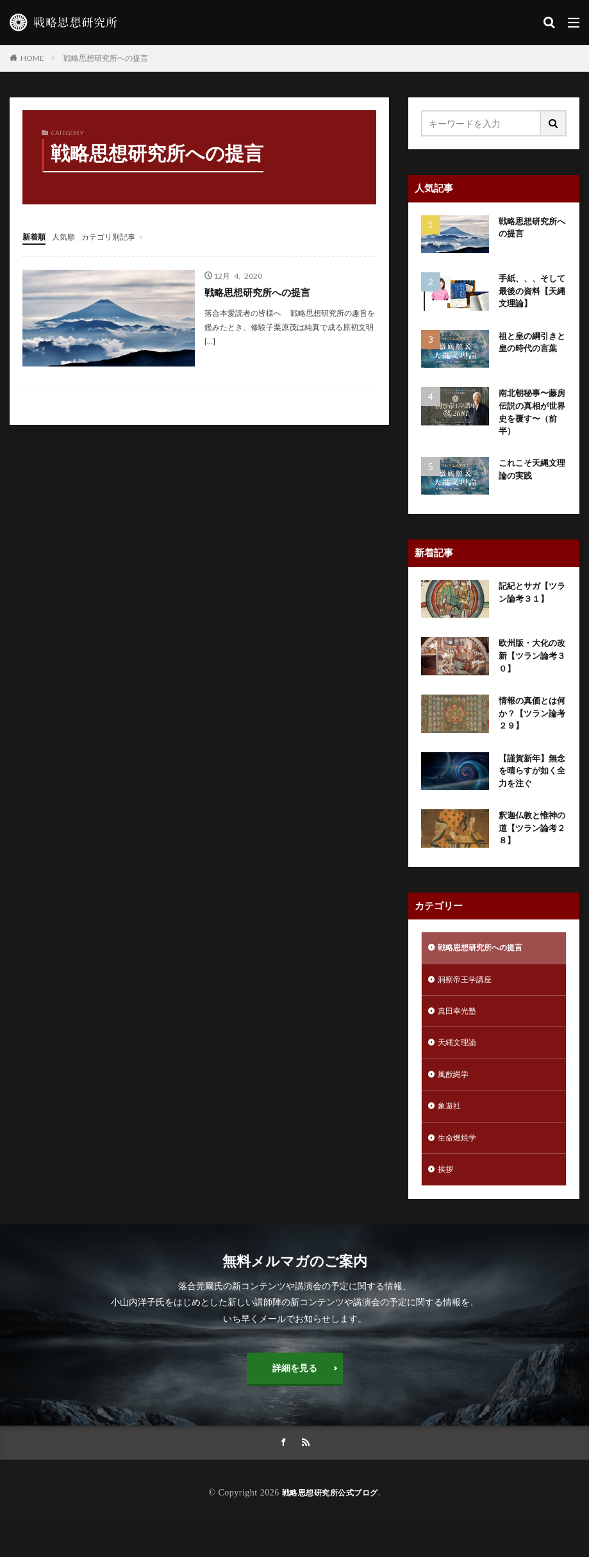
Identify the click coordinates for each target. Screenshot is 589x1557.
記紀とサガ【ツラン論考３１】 (530, 601)
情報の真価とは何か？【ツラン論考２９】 (530, 725)
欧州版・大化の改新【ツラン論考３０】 (530, 665)
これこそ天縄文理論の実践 (530, 478)
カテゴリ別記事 (120, 236)
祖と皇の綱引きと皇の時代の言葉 (530, 352)
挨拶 (447, 1198)
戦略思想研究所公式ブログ (330, 1523)
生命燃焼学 (460, 1165)
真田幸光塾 (460, 1031)
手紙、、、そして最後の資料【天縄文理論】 (530, 292)
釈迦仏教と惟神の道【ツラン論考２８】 (530, 844)
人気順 (69, 236)
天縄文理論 (460, 1065)
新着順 (35, 236)
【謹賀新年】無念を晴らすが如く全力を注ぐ (530, 784)
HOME (32, 58)
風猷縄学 (456, 1098)
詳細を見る (294, 1397)
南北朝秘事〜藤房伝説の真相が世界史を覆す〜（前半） (530, 418)
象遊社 (451, 1131)
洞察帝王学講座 (469, 998)
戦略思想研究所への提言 (105, 58)
